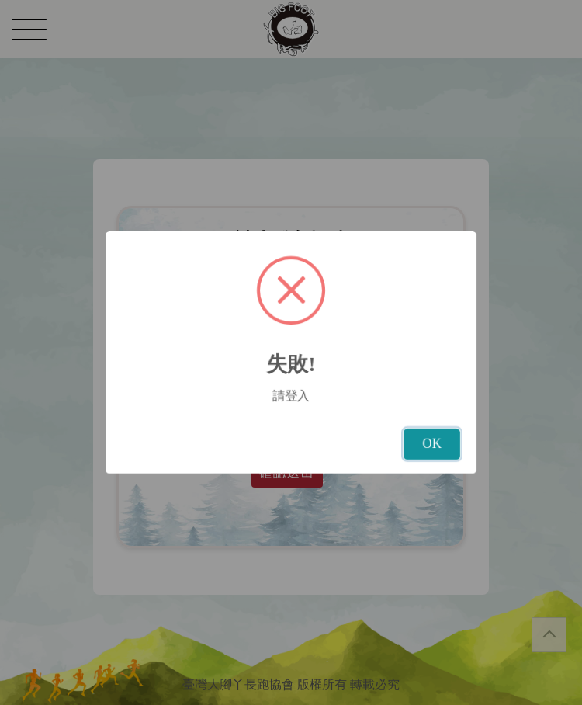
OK (432, 443)
